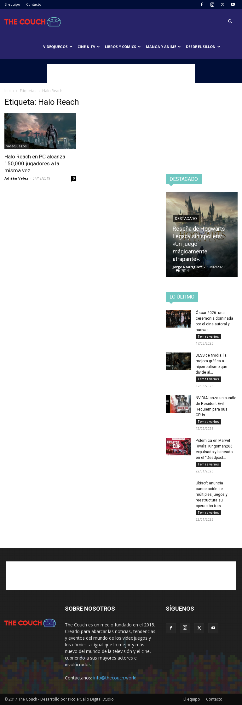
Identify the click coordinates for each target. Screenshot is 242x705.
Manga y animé (163, 46)
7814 (185, 270)
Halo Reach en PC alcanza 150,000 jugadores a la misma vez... (34, 163)
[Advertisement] (121, 73)
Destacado (186, 218)
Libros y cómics (123, 46)
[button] (230, 22)
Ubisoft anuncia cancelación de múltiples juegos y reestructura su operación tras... (212, 494)
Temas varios (208, 336)
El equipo (12, 4)
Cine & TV (89, 46)
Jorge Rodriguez (187, 266)
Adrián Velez (16, 178)
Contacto (33, 4)
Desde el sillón (203, 46)
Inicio (9, 90)
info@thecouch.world (114, 678)
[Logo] (32, 21)
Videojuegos (57, 46)
